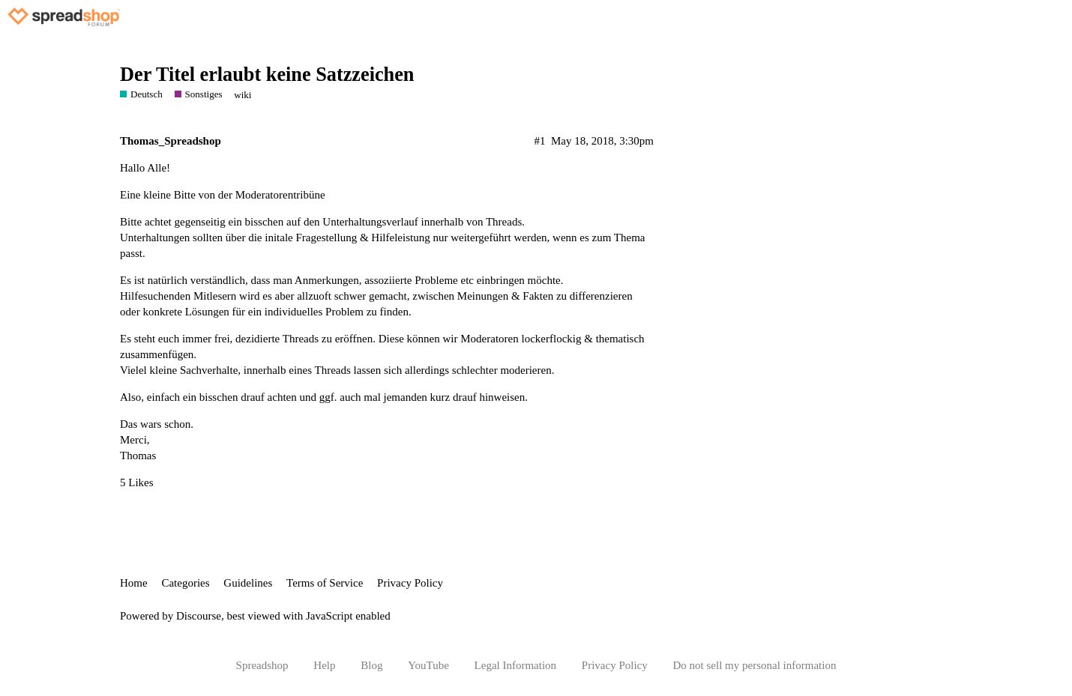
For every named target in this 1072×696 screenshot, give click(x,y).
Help (324, 665)
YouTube (428, 665)
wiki (242, 94)
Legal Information (516, 665)
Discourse (198, 616)
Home (134, 583)
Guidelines (247, 583)
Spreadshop (262, 665)
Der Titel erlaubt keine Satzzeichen (267, 74)
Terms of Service (324, 583)
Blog (371, 665)
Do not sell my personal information (755, 665)
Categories (185, 583)
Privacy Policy (410, 583)
